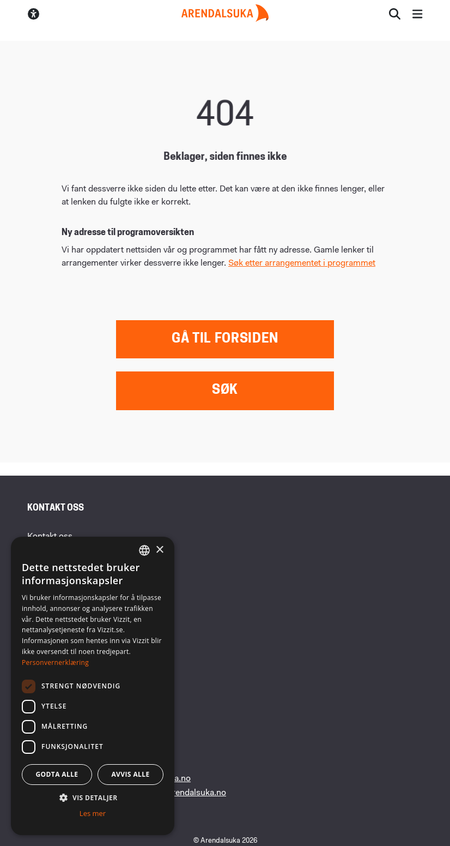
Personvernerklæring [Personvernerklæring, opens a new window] (55, 662)
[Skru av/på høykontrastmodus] (33, 13)
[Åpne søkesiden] (394, 13)
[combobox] (144, 550)
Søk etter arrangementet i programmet (301, 263)
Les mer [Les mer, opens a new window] (93, 813)
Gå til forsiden (225, 339)
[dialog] (92, 686)
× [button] (159, 550)
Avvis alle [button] (130, 774)
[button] (92, 797)
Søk (225, 390)
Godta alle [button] (56, 774)
